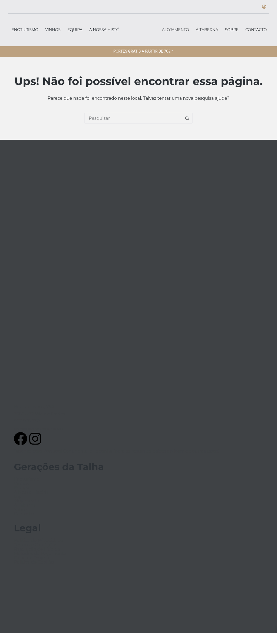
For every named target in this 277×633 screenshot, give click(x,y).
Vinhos (53, 29)
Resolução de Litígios (37, 549)
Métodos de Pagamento (40, 553)
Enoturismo (25, 29)
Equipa (75, 29)
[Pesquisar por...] (133, 118)
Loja (18, 497)
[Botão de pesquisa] (187, 118)
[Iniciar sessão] (264, 7)
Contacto (256, 29)
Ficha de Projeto (31, 558)
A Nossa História (107, 29)
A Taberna (207, 29)
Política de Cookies (34, 562)
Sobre (232, 29)
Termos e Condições (35, 545)
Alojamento (175, 29)
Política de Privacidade (38, 540)
